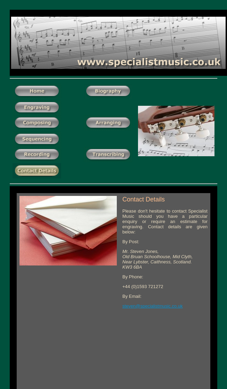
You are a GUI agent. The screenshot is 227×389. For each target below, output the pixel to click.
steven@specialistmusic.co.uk (152, 306)
